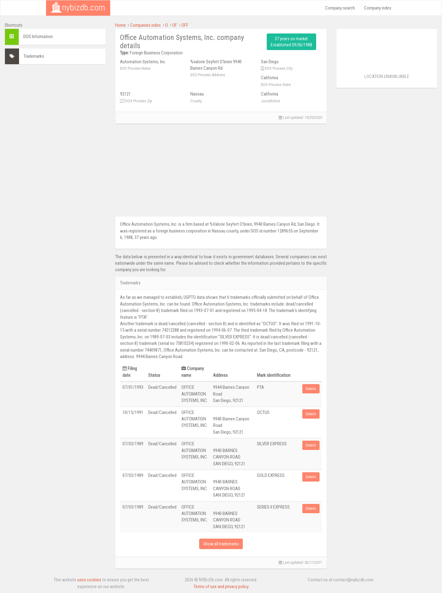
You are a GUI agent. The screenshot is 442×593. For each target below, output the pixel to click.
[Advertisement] (55, 107)
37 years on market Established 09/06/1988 (291, 41)
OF (174, 25)
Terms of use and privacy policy (221, 586)
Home (120, 25)
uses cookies (89, 580)
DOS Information (38, 36)
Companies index (145, 25)
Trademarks (34, 56)
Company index (377, 8)
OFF (184, 25)
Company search (340, 8)
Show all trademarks (221, 543)
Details (311, 389)
